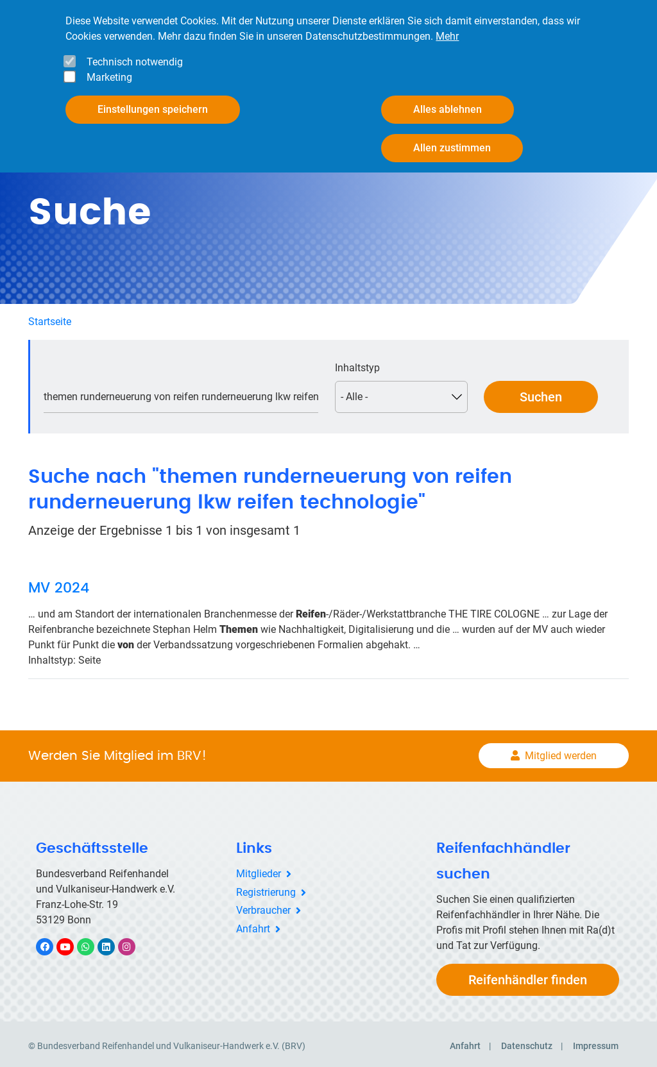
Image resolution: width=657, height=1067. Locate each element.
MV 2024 (58, 584)
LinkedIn (112, 943)
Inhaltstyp (357, 364)
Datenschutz (526, 1042)
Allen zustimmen (452, 148)
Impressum (596, 1042)
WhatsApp (92, 943)
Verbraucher (263, 907)
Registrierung (266, 888)
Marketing (109, 77)
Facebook (51, 943)
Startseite (49, 318)
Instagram (133, 943)
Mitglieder (258, 870)
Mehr (447, 36)
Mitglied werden (561, 752)
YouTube (72, 943)
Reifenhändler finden (527, 976)
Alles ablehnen (447, 109)
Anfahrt (253, 926)
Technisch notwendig (135, 62)
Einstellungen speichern (153, 109)
